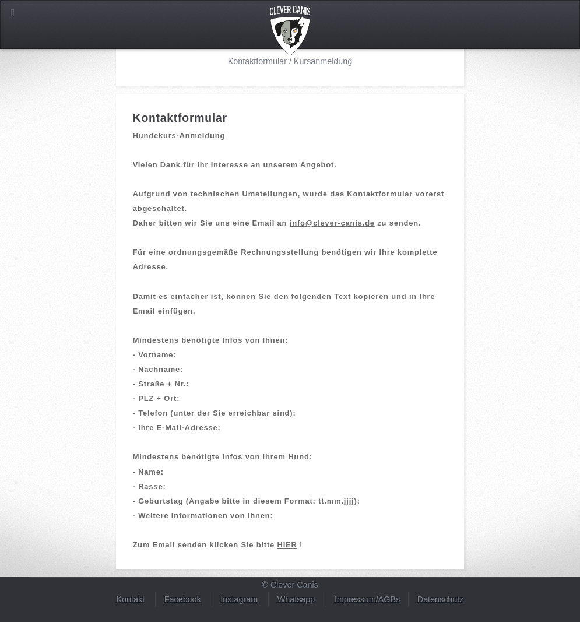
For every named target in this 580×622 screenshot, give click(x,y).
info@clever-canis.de (332, 223)
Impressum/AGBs (367, 599)
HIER (287, 544)
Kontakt (131, 599)
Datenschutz (440, 599)
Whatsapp (296, 599)
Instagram (239, 599)
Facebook (182, 599)
